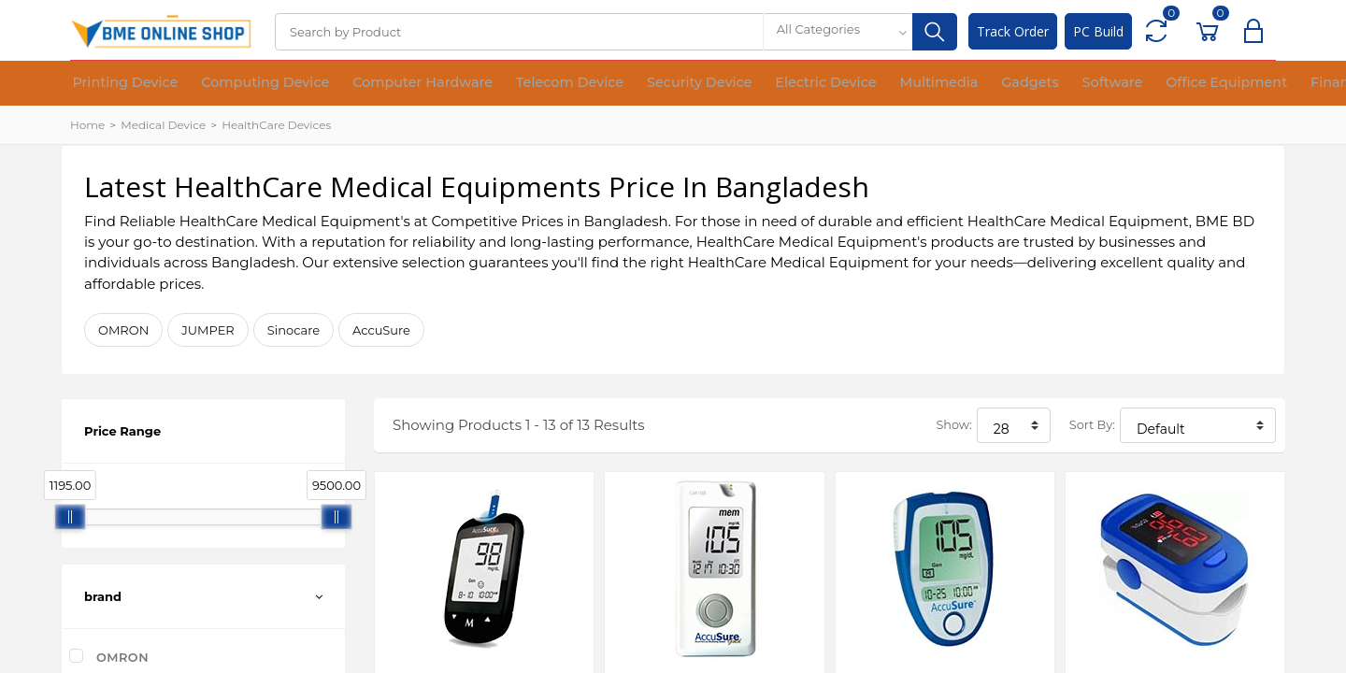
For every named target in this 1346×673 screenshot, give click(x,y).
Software (972, 84)
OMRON (123, 329)
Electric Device (730, 84)
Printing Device (116, 84)
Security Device (619, 84)
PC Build (1098, 31)
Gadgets (903, 84)
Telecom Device (506, 84)
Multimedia (827, 84)
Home (87, 125)
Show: (953, 425)
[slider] (70, 517)
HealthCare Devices (276, 125)
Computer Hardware (377, 84)
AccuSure (381, 329)
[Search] (519, 31)
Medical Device (163, 125)
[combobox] (837, 31)
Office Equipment (1070, 84)
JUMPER (208, 329)
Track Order (1013, 31)
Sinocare (293, 329)
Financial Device (1192, 84)
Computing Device (239, 84)
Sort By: (1092, 425)
